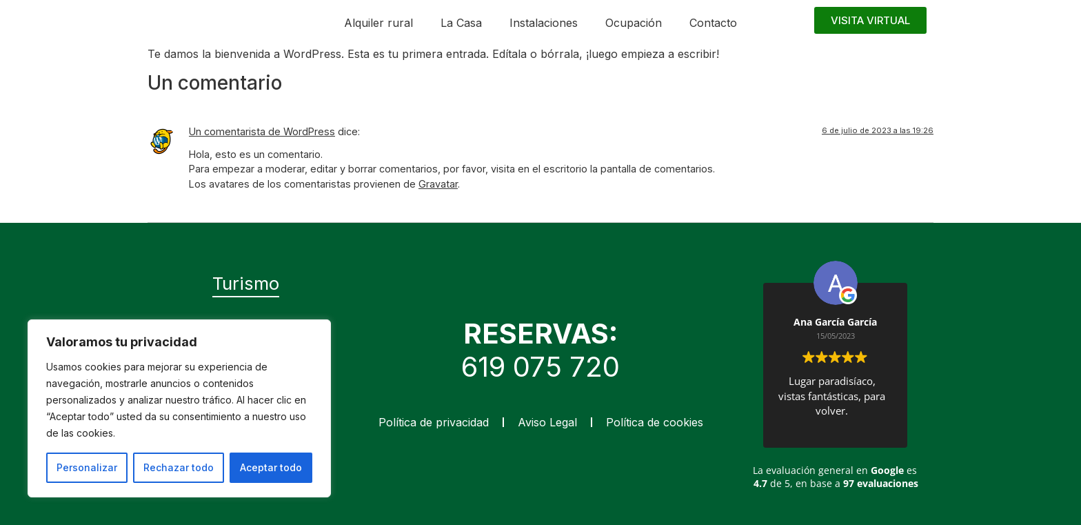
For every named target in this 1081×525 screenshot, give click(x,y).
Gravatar (438, 184)
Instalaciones (543, 23)
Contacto (713, 23)
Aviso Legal (547, 422)
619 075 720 (540, 367)
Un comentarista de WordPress (262, 131)
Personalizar (87, 467)
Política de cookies (654, 422)
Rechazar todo (178, 467)
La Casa (461, 23)
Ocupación (633, 23)
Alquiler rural (378, 23)
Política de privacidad (433, 422)
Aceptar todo (271, 467)
